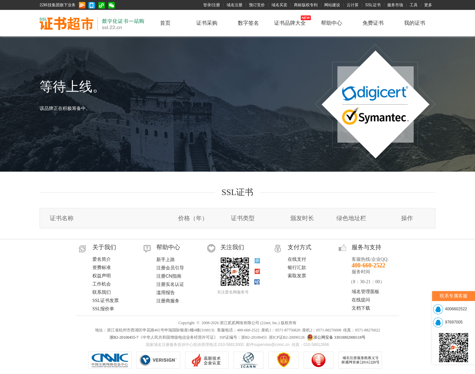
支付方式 (299, 247)
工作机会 (101, 284)
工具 (414, 5)
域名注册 (234, 5)
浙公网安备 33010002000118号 (336, 337)
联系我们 (101, 292)
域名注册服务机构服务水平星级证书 (318, 360)
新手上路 (165, 259)
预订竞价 (257, 5)
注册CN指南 (168, 276)
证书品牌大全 (290, 23)
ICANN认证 (249, 360)
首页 (165, 23)
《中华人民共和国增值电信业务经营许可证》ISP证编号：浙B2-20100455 (284, 360)
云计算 (353, 5)
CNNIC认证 (110, 360)
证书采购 (206, 23)
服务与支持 (366, 247)
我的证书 (414, 23)
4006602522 (456, 309)
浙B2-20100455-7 (124, 337)
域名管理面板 (365, 291)
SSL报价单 (103, 308)
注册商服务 (167, 300)
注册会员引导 (170, 267)
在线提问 (361, 299)
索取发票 (297, 275)
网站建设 (332, 5)
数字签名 (248, 23)
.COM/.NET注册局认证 (158, 360)
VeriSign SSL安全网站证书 (207, 360)
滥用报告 (165, 292)
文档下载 (361, 308)
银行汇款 (297, 267)
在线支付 (297, 259)
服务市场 (395, 5)
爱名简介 (101, 259)
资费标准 (101, 267)
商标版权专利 (306, 5)
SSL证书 (373, 5)
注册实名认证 (170, 284)
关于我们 (104, 247)
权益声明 (101, 275)
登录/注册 (211, 5)
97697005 (453, 322)
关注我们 (232, 247)
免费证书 (373, 23)
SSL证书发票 (105, 300)
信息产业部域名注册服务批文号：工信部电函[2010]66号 (360, 360)
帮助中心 (331, 23)
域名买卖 (279, 5)
